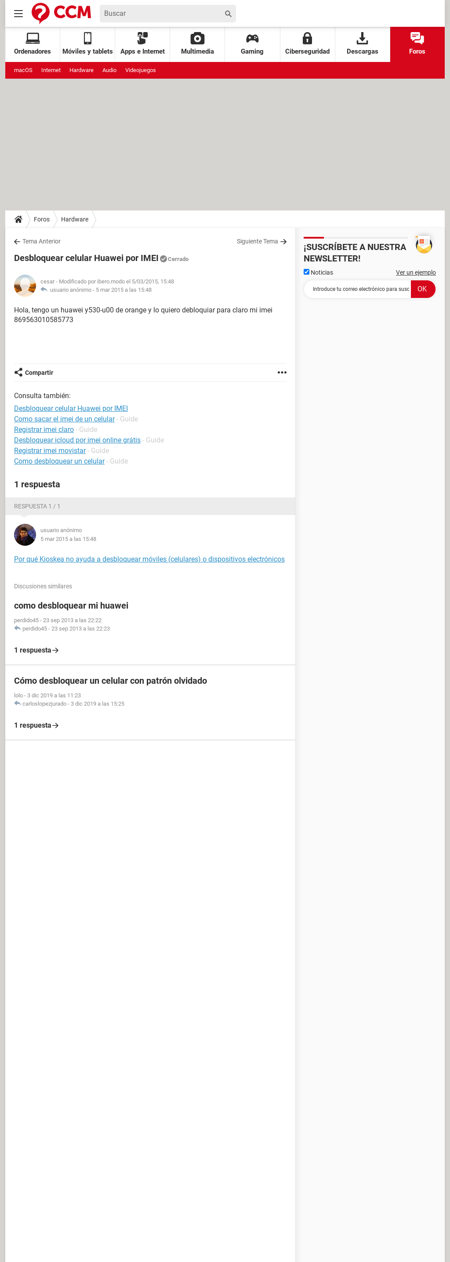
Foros (417, 43)
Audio (109, 70)
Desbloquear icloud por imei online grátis (77, 440)
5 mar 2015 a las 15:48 (124, 289)
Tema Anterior (41, 241)
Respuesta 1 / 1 (37, 506)
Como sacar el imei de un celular (64, 419)
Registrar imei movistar (50, 450)
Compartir (39, 372)
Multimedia (197, 43)
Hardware (81, 70)
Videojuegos (140, 70)
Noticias (318, 272)
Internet (51, 70)
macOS (23, 70)
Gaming (252, 43)
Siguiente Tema (257, 241)
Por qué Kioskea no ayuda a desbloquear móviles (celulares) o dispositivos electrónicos (149, 559)
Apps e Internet (142, 43)
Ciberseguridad (307, 43)
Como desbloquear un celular (59, 461)
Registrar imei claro (44, 429)
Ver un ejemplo (416, 272)
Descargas (362, 43)
